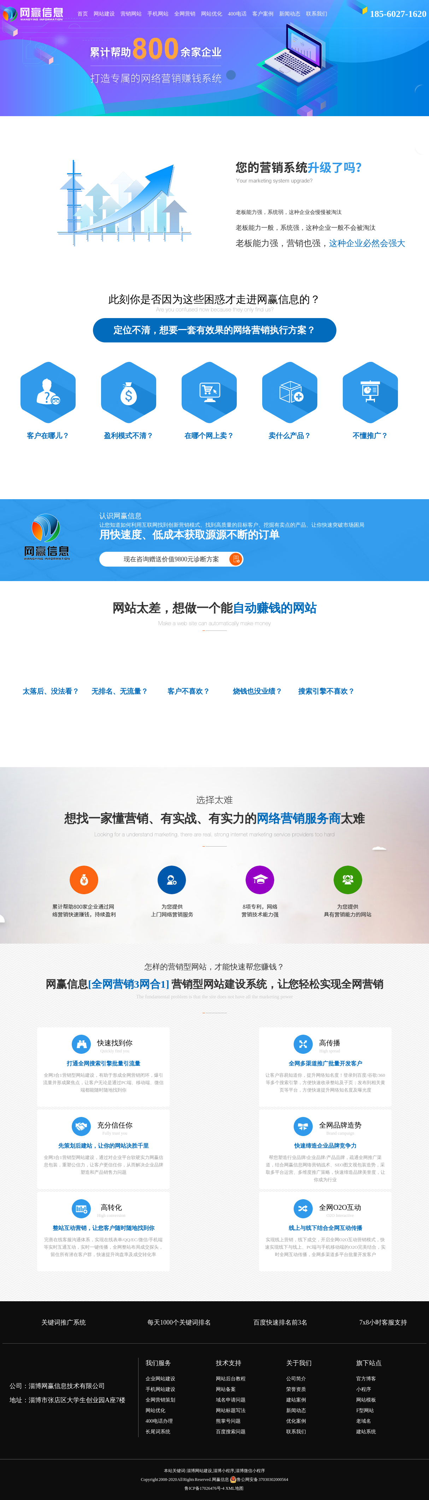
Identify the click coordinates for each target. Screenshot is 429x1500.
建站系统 (366, 1431)
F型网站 (365, 1410)
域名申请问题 (231, 1400)
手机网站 (158, 14)
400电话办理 (159, 1421)
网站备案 (226, 1389)
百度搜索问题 (231, 1431)
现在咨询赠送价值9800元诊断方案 (171, 559)
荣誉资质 (296, 1389)
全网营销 (184, 14)
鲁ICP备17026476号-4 (204, 1488)
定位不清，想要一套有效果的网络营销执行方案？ (214, 330)
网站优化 (211, 14)
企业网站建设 (160, 1378)
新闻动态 (289, 14)
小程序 (363, 1389)
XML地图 (234, 1488)
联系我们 (316, 14)
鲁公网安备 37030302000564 (259, 1479)
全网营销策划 (160, 1400)
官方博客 (366, 1378)
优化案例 (296, 1421)
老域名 (363, 1421)
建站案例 (296, 1400)
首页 (82, 14)
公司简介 (296, 1378)
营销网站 (131, 14)
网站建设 (104, 14)
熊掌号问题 (228, 1421)
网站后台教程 (231, 1378)
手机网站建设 (160, 1389)
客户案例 (263, 14)
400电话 (237, 14)
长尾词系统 (158, 1431)
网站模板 (366, 1400)
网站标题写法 (231, 1410)
